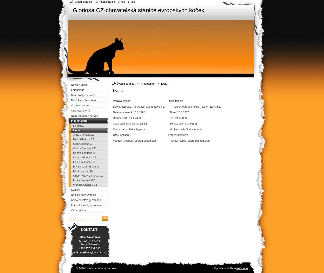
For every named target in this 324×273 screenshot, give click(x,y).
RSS (123, 1)
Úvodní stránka (125, 83)
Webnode (242, 268)
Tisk (133, 1)
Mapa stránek (107, 1)
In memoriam (147, 83)
